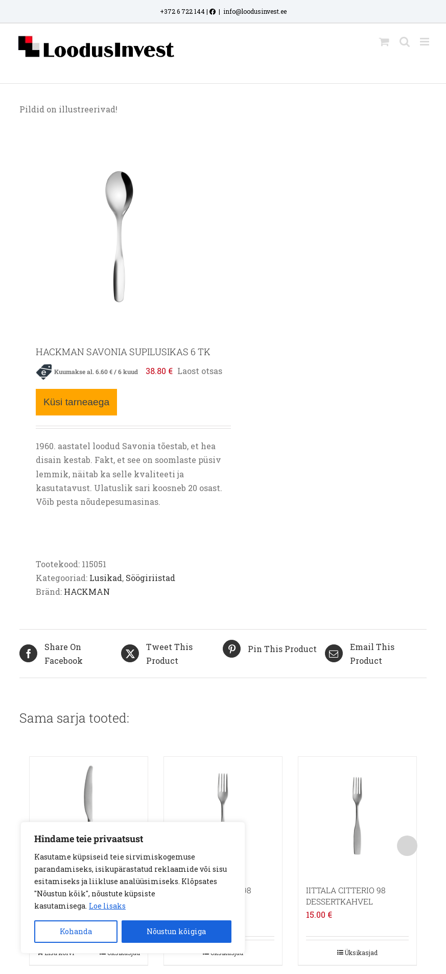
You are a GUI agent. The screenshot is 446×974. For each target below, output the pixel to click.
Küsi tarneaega (76, 402)
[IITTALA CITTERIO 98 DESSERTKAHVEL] (357, 816)
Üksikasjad (361, 952)
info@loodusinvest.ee (255, 11)
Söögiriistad (150, 577)
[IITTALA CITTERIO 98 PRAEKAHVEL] (223, 816)
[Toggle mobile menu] (425, 41)
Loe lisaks (107, 906)
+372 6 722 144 (182, 11)
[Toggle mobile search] (405, 41)
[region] (132, 888)
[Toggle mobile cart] (384, 41)
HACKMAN (87, 591)
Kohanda (76, 931)
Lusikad (105, 577)
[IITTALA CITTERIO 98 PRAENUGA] (89, 816)
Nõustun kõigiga (176, 931)
